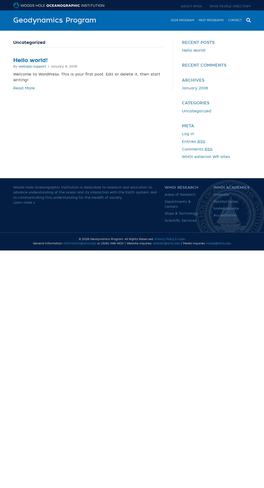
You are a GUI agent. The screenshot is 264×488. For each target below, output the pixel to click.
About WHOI (191, 6)
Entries (193, 141)
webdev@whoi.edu (166, 243)
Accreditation (225, 215)
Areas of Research (180, 195)
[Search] (247, 20)
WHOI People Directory (230, 6)
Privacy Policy (164, 239)
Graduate (221, 195)
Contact (235, 20)
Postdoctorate (226, 202)
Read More (24, 88)
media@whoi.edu (218, 243)
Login (181, 239)
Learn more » (24, 202)
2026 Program (182, 20)
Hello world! (30, 60)
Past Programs (211, 20)
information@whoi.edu (79, 243)
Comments (197, 149)
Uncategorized (196, 111)
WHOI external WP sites (206, 156)
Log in (188, 133)
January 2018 (195, 88)
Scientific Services (180, 220)
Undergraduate (226, 208)
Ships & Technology (181, 213)
